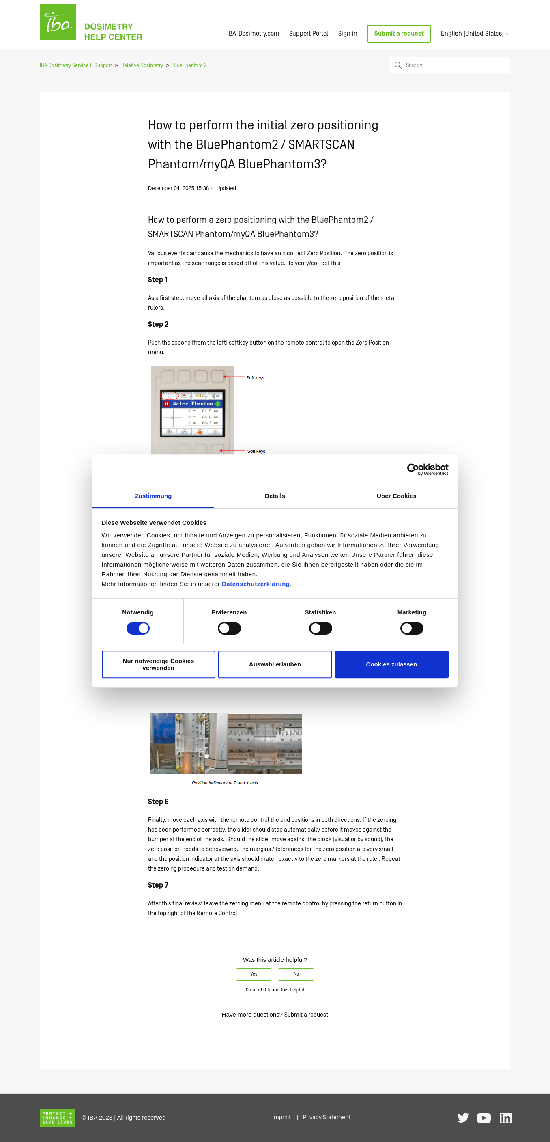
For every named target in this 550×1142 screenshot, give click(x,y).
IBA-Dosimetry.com (253, 33)
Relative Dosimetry (142, 65)
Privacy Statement (326, 1117)
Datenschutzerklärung (256, 583)
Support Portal (308, 33)
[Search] (449, 65)
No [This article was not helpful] (296, 974)
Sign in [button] (347, 33)
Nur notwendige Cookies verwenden (158, 664)
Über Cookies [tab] (397, 495)
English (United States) (475, 33)
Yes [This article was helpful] (254, 974)
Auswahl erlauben (275, 664)
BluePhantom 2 (189, 65)
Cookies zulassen (391, 664)
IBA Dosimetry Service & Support (76, 65)
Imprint (281, 1117)
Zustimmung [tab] (153, 495)
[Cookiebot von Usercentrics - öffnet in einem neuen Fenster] (413, 469)
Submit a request (399, 33)
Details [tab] (275, 495)
